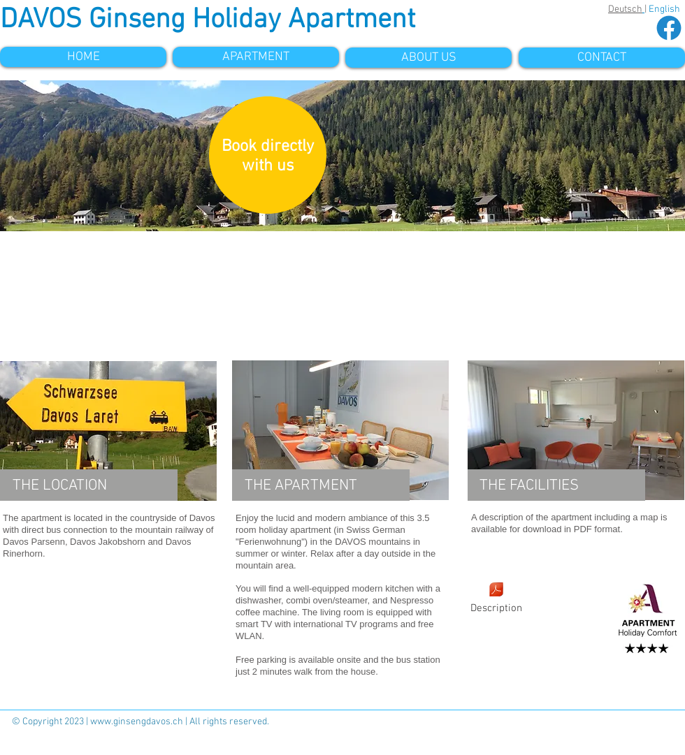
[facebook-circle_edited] (669, 28)
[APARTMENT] (256, 57)
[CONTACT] (602, 57)
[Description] (496, 599)
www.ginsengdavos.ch (136, 722)
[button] (342, 155)
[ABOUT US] (428, 57)
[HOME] (83, 57)
